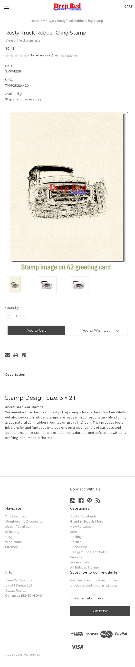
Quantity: (12, 308)
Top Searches (15, 516)
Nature (75, 542)
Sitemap (11, 547)
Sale (73, 532)
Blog (8, 537)
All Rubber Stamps (85, 567)
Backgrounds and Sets (88, 552)
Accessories (79, 562)
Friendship (78, 547)
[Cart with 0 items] (128, 6)
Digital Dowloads (83, 516)
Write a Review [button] (66, 56)
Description (15, 374)
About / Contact (18, 527)
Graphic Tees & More (86, 521)
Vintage (76, 557)
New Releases (81, 527)
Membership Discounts (24, 521)
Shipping (12, 532)
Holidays (77, 537)
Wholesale (13, 542)
